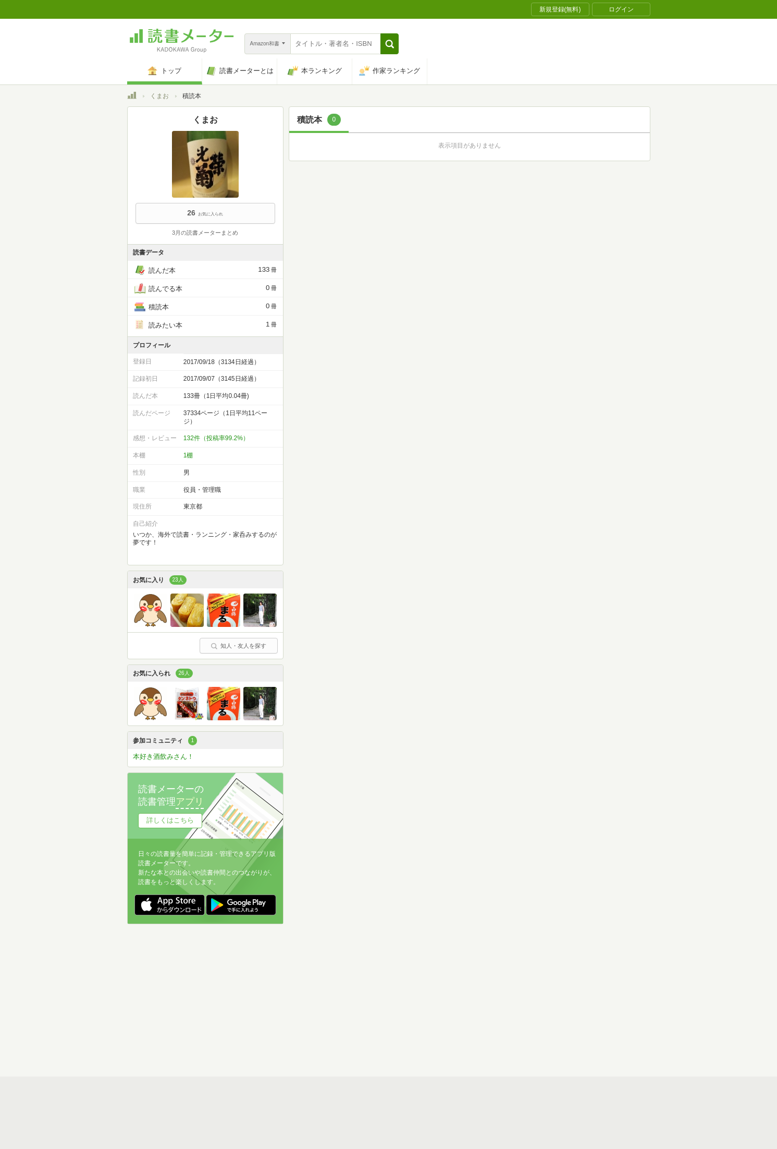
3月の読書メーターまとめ (205, 232)
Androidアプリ (273, 1031)
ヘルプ (262, 1015)
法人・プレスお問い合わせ (361, 1015)
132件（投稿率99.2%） (216, 438)
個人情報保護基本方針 (326, 999)
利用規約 (392, 982)
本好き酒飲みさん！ (163, 756)
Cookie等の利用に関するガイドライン (427, 999)
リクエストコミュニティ (450, 1015)
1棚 (188, 455)
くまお (159, 96)
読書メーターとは (278, 982)
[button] (389, 43)
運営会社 (265, 999)
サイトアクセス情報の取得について (548, 999)
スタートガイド (342, 982)
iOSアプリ (324, 1031)
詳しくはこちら (170, 820)
